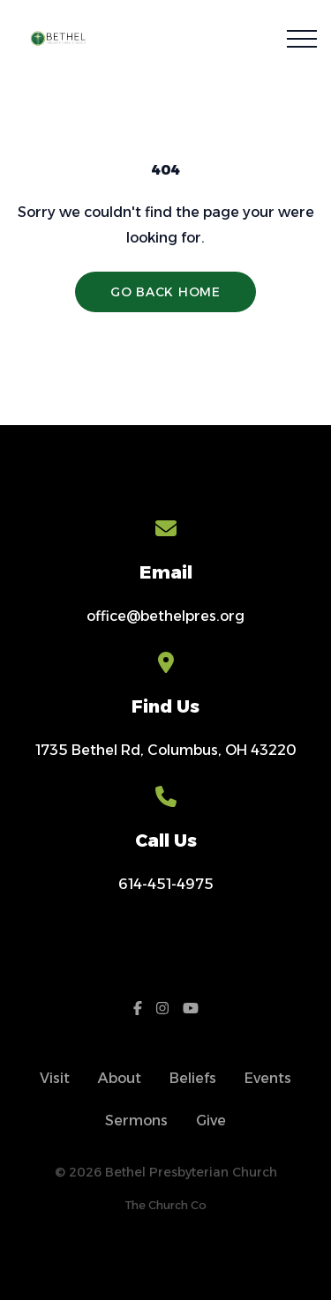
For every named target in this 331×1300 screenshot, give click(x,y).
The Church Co (165, 1205)
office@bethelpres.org (165, 616)
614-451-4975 (166, 884)
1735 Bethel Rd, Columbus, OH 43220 (166, 750)
